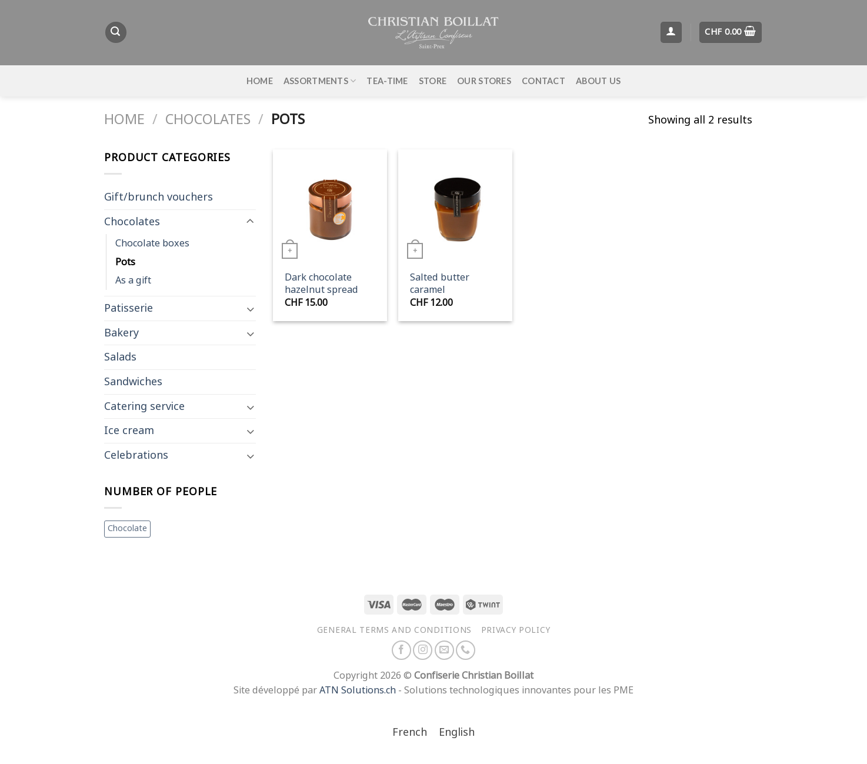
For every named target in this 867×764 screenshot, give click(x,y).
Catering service (144, 406)
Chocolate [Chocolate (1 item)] (127, 528)
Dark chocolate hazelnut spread (321, 283)
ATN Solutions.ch (357, 690)
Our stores (484, 81)
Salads (120, 357)
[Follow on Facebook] (401, 650)
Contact (543, 81)
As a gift (133, 280)
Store (432, 81)
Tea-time (387, 81)
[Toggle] (250, 222)
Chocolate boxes (152, 243)
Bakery (121, 333)
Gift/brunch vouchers (158, 197)
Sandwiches (133, 381)
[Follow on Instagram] (422, 650)
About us (598, 81)
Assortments (320, 80)
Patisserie (128, 308)
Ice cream (129, 430)
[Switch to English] (457, 733)
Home (259, 81)
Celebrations (136, 455)
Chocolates (208, 119)
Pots (125, 262)
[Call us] (465, 650)
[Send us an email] (444, 650)
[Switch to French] (409, 733)
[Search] (115, 32)
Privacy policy (516, 630)
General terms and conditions (394, 630)
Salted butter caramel (439, 283)
